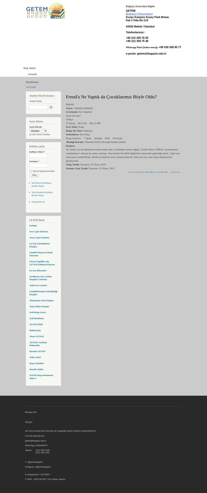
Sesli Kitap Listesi (37, 312)
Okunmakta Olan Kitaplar (41, 300)
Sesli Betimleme (36, 318)
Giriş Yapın (149, 172)
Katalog (33, 225)
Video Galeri (35, 357)
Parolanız (34, 161)
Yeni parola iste (38, 202)
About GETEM (36, 336)
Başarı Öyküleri (36, 363)
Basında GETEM (37, 351)
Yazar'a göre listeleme (39, 237)
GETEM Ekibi (36, 324)
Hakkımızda (35, 330)
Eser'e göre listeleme (38, 231)
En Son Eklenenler (37, 270)
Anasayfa (32, 74)
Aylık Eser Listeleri (38, 285)
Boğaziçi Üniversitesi (139, 14)
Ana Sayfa (31, 87)
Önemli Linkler (36, 369)
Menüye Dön (31, 412)
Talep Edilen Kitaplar (39, 306)
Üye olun (164, 172)
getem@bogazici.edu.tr (151, 53)
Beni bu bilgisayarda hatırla (44, 171)
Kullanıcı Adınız (37, 152)
